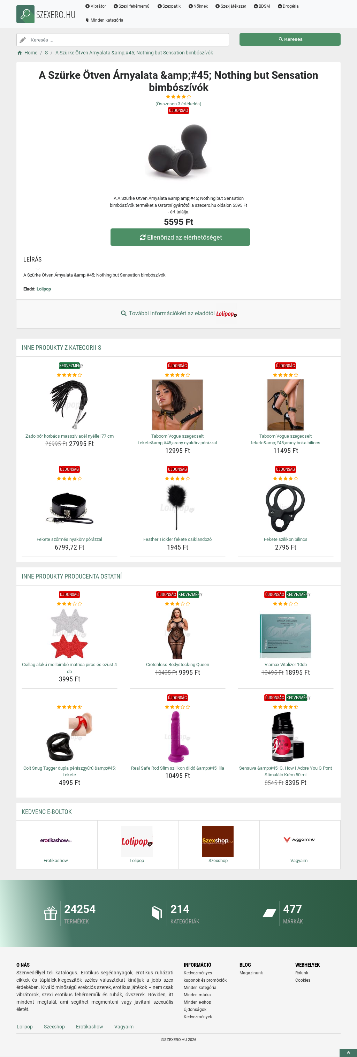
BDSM (261, 6)
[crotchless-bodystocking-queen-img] (177, 633)
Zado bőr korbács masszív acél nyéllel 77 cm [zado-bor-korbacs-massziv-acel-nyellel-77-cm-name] (69, 436)
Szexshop (54, 1026)
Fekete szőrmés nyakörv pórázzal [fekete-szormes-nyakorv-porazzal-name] (69, 539)
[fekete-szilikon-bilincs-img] (285, 508)
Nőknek (198, 6)
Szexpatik (169, 6)
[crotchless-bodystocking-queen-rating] (177, 604)
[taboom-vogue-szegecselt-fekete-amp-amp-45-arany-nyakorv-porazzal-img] (177, 405)
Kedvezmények (198, 1016)
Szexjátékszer (230, 6)
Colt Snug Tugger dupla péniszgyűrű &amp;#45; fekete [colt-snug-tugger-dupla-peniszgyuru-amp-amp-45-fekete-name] (69, 771)
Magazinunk (251, 973)
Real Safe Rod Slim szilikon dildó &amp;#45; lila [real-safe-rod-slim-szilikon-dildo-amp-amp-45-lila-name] (177, 768)
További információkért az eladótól (178, 313)
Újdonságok (195, 1009)
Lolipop (44, 289)
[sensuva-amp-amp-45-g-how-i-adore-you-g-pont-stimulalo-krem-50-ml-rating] (285, 707)
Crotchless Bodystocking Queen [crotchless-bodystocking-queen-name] (177, 664)
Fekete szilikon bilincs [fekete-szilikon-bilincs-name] (285, 539)
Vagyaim (124, 1026)
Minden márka (197, 994)
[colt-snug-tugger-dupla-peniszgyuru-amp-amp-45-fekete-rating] (69, 707)
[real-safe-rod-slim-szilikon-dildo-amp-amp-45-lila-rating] (177, 707)
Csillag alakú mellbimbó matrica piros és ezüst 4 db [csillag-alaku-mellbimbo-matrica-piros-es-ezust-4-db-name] (69, 668)
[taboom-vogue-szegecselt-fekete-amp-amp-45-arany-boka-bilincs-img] (285, 405)
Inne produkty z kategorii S (61, 347)
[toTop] (348, 1053)
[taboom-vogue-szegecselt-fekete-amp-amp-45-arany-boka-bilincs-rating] (285, 375)
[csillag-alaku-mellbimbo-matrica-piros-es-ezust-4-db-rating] (69, 604)
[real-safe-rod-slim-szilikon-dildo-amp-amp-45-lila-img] (177, 737)
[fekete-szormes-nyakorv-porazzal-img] (69, 508)
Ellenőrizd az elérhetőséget (180, 237)
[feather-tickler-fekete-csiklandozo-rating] (177, 478)
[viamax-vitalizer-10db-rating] (285, 604)
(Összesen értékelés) (178, 103)
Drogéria (288, 6)
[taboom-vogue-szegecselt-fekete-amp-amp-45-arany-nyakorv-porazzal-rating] (177, 375)
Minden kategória (104, 20)
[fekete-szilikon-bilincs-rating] (285, 478)
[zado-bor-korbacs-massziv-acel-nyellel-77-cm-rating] (69, 375)
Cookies (302, 980)
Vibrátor (95, 6)
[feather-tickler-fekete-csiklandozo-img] (177, 508)
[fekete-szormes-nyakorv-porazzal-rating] (69, 478)
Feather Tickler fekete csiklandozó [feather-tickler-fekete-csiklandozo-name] (177, 539)
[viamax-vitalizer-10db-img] (285, 633)
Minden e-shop (197, 1002)
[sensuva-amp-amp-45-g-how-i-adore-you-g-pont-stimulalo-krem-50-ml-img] (285, 737)
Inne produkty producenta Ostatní (72, 576)
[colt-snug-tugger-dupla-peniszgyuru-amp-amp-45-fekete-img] (69, 737)
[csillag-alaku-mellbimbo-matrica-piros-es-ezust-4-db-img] (69, 633)
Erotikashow (89, 1026)
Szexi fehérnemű (131, 6)
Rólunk (301, 973)
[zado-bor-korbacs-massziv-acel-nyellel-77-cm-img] (69, 405)
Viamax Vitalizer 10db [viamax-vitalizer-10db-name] (286, 664)
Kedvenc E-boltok (47, 811)
